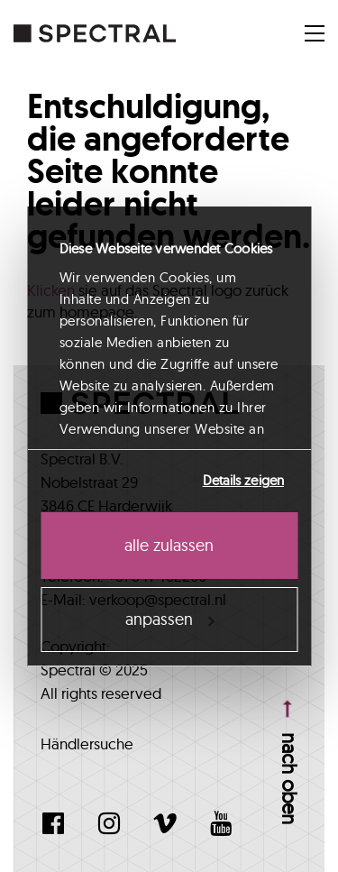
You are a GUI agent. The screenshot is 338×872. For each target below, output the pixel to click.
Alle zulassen (169, 545)
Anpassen (170, 619)
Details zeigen (243, 480)
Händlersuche (87, 743)
